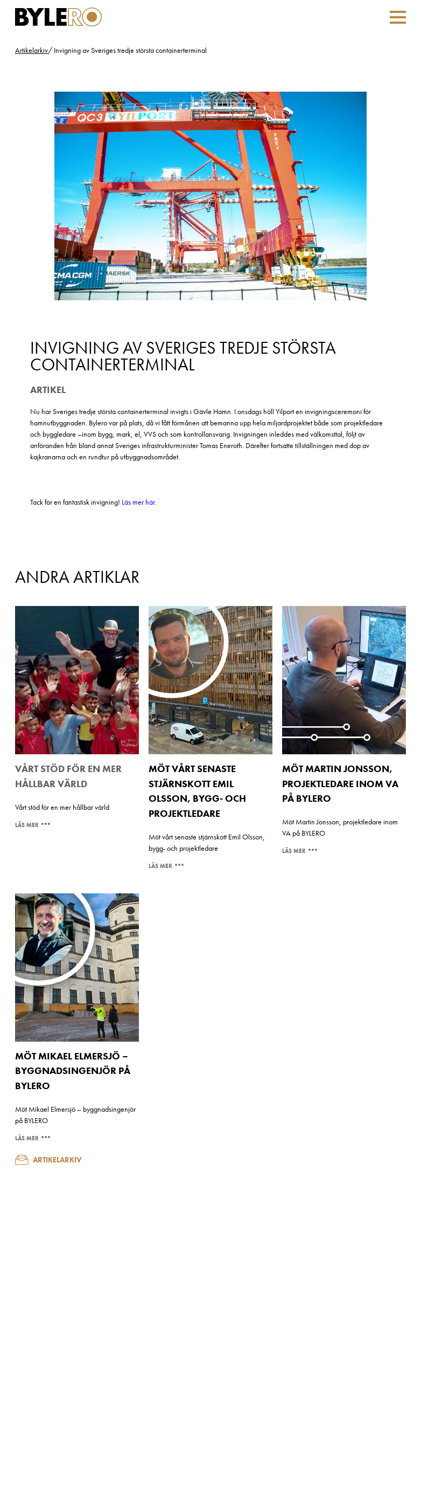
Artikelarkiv (31, 50)
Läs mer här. (139, 502)
